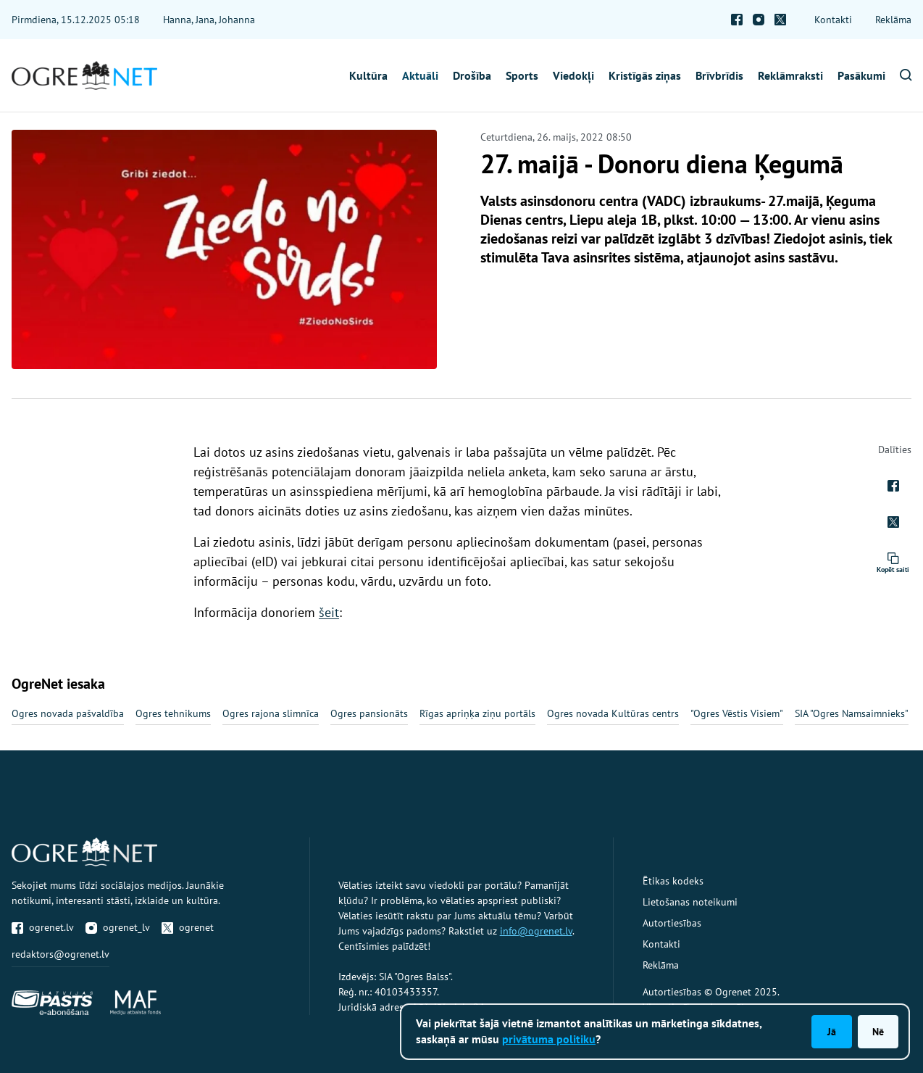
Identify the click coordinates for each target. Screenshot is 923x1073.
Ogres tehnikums (173, 713)
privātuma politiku (549, 1039)
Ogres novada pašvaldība (68, 713)
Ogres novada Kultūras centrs (613, 713)
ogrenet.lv (43, 927)
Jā (831, 1031)
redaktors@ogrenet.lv (60, 954)
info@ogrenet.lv (536, 930)
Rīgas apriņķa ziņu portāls (477, 713)
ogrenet (188, 927)
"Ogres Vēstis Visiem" (736, 713)
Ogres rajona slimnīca (270, 713)
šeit (329, 612)
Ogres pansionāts (369, 713)
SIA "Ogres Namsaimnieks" (852, 713)
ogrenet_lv (117, 927)
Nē (878, 1031)
